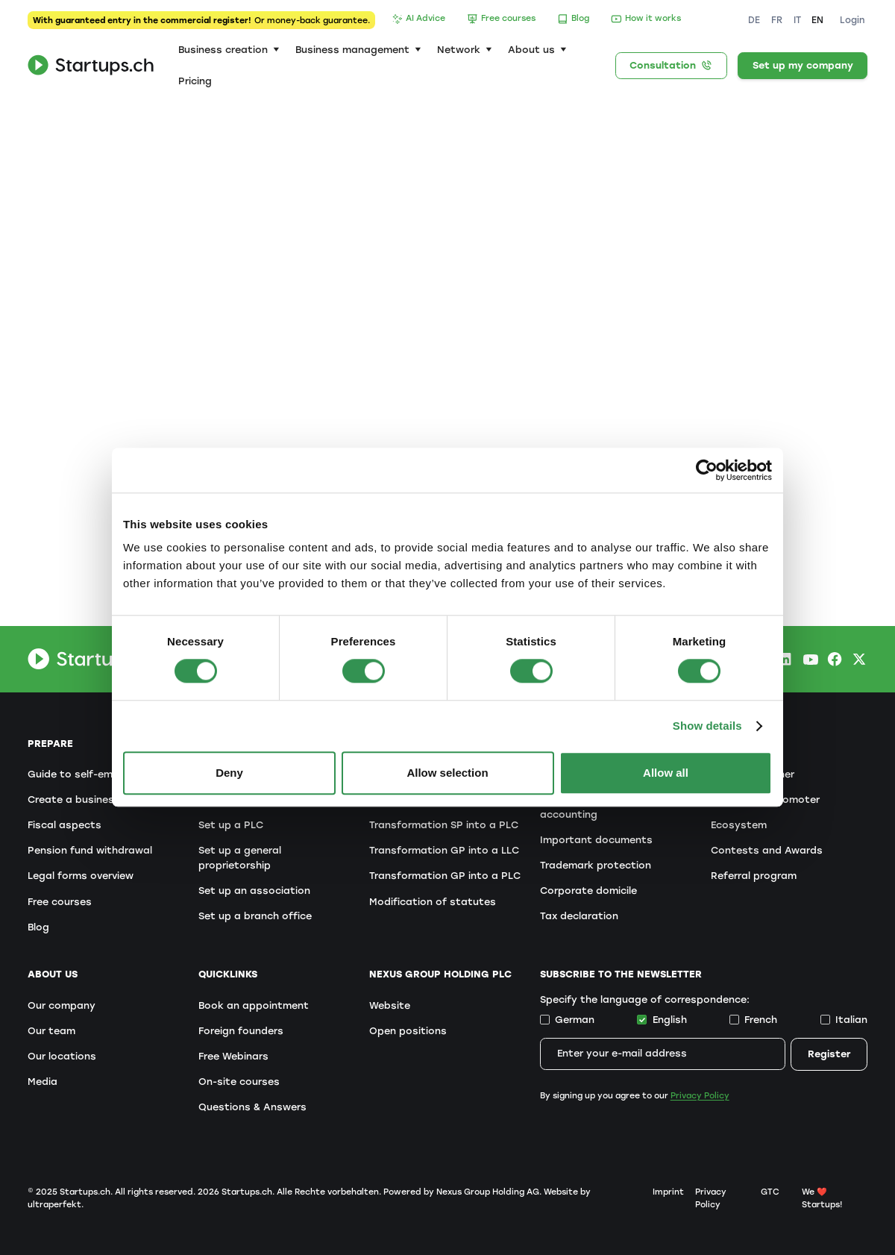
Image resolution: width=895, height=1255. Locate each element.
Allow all (665, 773)
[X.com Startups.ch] (859, 659)
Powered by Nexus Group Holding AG (461, 1191)
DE (754, 20)
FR (776, 20)
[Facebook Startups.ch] (834, 659)
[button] (228, 49)
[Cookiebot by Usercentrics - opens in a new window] (706, 470)
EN (817, 20)
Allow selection (447, 773)
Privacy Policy (700, 1095)
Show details (707, 725)
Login (852, 20)
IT (797, 20)
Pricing (195, 81)
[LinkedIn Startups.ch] (784, 659)
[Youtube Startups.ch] (810, 659)
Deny (229, 773)
